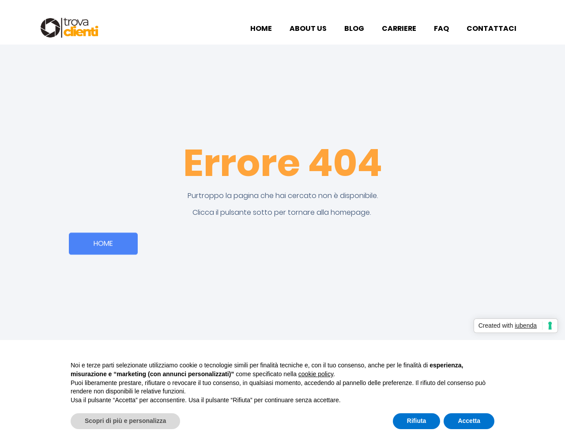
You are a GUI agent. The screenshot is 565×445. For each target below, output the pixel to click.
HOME (261, 28)
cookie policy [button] (315, 374)
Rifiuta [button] (416, 420)
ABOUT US (308, 28)
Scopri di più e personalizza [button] (125, 420)
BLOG (354, 28)
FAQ (441, 28)
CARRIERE (399, 28)
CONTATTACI (491, 28)
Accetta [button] (469, 420)
